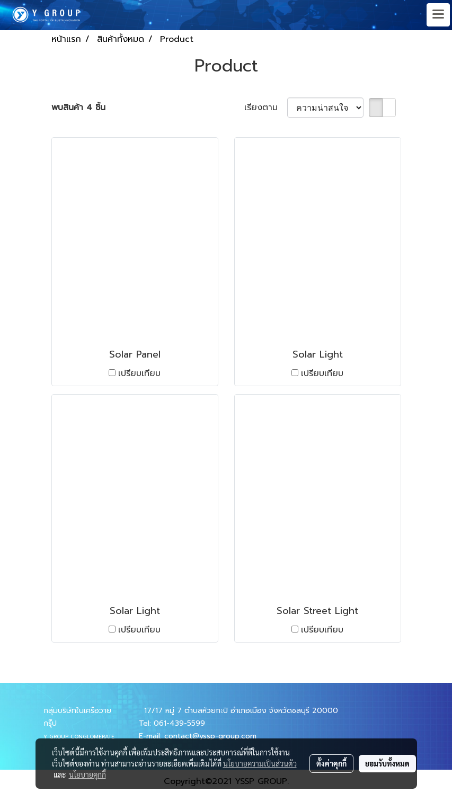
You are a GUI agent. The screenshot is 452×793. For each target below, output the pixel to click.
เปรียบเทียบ (139, 373)
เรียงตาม (265, 107)
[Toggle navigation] (438, 14)
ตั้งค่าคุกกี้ (331, 763)
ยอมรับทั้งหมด (387, 763)
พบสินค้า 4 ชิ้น (78, 107)
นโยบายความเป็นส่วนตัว (260, 763)
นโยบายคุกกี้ (87, 774)
